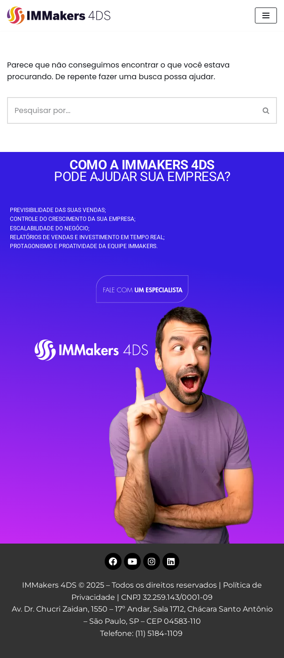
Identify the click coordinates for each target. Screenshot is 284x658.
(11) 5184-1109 (159, 633)
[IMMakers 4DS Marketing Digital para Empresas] (61, 15)
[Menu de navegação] (266, 15)
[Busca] (131, 110)
